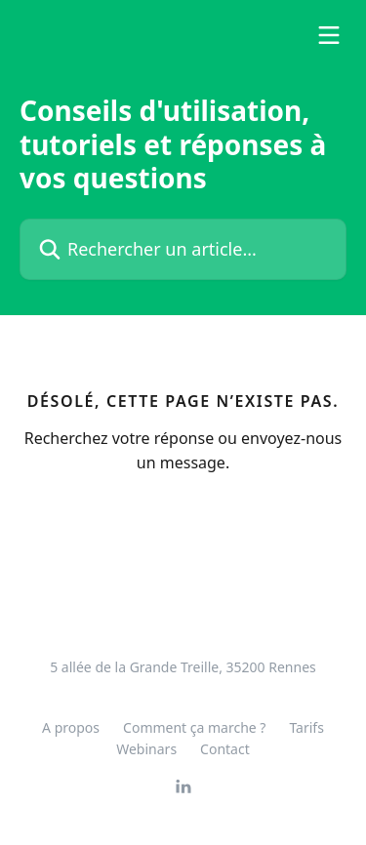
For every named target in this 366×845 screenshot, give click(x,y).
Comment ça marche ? (194, 727)
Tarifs (306, 727)
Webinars (146, 749)
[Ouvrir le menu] (328, 35)
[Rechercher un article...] (183, 249)
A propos (71, 727)
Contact (225, 749)
